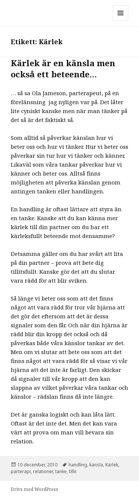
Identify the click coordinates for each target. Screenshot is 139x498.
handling (78, 465)
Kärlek (111, 465)
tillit (72, 471)
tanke (61, 471)
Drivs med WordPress (34, 489)
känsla (96, 465)
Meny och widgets (120, 20)
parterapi (21, 471)
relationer (43, 471)
